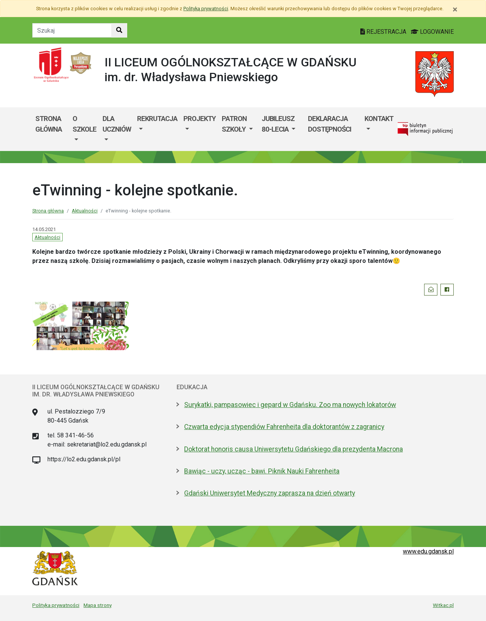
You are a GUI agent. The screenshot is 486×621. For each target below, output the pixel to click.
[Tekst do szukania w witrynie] (72, 30)
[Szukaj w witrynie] (119, 30)
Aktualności (85, 211)
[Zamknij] (455, 9)
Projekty (199, 119)
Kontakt (378, 119)
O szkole (84, 124)
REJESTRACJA (384, 31)
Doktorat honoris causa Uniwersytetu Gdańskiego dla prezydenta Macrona (293, 449)
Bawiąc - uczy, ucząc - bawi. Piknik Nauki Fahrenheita (261, 471)
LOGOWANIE (432, 31)
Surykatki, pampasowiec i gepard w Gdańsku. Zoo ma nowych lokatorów (290, 405)
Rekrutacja (157, 119)
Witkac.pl (443, 605)
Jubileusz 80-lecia (278, 124)
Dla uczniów (117, 124)
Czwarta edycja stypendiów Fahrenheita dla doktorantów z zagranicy (284, 427)
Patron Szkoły (234, 124)
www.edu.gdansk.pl (428, 551)
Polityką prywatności (205, 8)
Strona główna (48, 124)
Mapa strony (98, 605)
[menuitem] (84, 129)
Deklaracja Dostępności (329, 124)
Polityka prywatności (55, 605)
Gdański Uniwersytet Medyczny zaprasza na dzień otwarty (269, 493)
